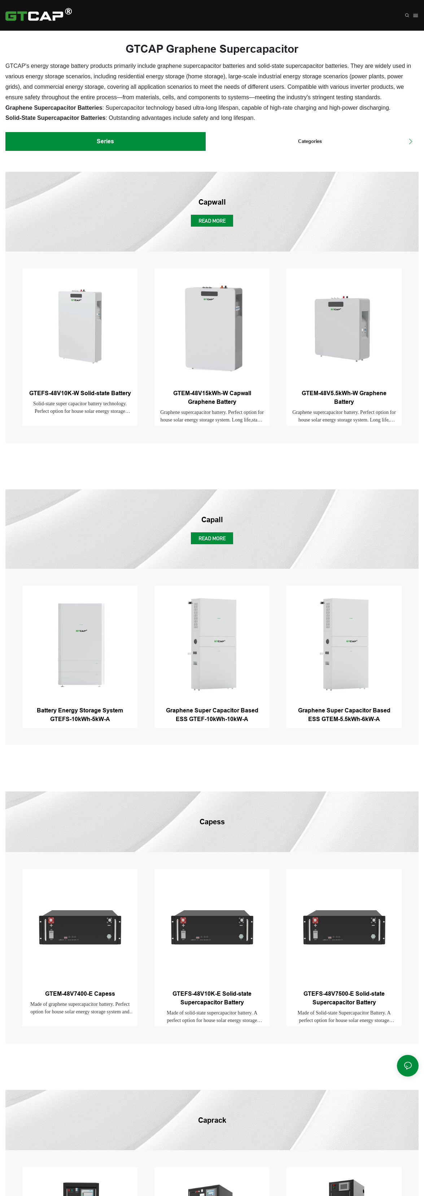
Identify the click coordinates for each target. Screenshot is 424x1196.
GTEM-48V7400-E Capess (80, 993)
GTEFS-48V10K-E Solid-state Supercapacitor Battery (212, 998)
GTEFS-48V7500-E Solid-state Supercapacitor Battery (344, 998)
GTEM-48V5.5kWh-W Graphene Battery (344, 397)
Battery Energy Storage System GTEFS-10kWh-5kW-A (80, 715)
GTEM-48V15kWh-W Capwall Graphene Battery (212, 397)
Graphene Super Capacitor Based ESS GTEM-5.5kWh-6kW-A (344, 715)
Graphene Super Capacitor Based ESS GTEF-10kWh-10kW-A (212, 715)
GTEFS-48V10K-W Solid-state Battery (80, 393)
